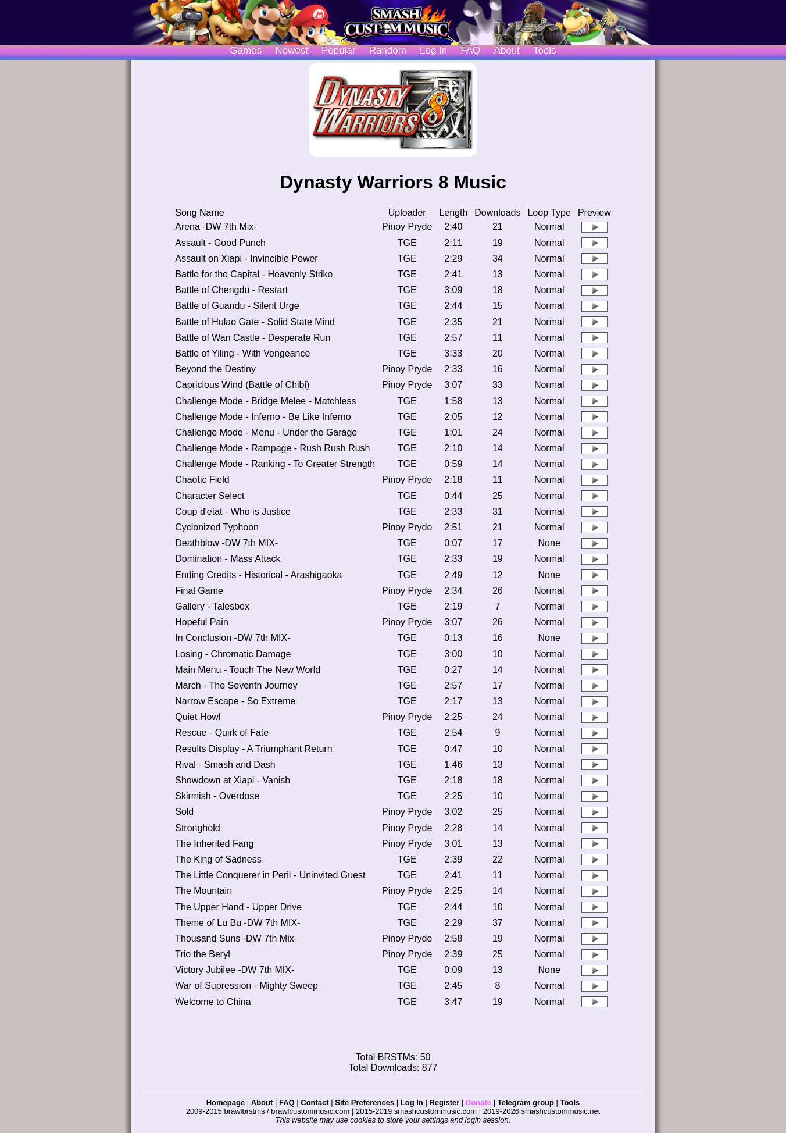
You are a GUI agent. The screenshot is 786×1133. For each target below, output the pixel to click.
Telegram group (526, 1102)
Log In (412, 1102)
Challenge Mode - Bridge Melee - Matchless (265, 401)
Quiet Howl (197, 717)
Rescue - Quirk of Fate (222, 732)
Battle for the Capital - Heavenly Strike (254, 274)
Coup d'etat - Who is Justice (233, 511)
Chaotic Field (202, 479)
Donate (478, 1102)
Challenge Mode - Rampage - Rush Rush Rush (272, 448)
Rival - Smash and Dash (225, 764)
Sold (184, 812)
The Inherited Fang (214, 844)
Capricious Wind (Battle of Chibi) (242, 385)
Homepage (225, 1102)
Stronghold (197, 828)
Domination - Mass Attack (227, 559)
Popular (338, 50)
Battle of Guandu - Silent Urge (237, 306)
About (506, 50)
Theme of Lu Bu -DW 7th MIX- (237, 923)
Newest (291, 50)
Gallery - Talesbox (212, 606)
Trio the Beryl (202, 954)
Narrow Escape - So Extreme (235, 701)
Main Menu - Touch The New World (247, 670)
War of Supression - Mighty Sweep (246, 986)
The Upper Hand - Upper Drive (238, 907)
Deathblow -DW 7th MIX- (226, 543)
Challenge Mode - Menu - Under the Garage (266, 432)
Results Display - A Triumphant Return (253, 749)
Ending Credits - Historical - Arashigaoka (258, 575)
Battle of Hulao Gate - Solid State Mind (255, 322)
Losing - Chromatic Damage (233, 654)
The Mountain (203, 891)
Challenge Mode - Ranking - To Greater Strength (275, 464)
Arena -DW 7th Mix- (215, 226)
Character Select (209, 496)
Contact (314, 1102)
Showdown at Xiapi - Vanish (232, 780)
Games (246, 50)
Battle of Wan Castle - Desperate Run (252, 338)
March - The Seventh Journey (236, 685)
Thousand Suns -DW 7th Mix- (236, 938)
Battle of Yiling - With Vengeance (242, 353)
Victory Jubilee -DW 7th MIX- (234, 970)
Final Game (199, 591)
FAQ (470, 50)
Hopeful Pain (201, 622)
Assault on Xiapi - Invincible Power (246, 258)
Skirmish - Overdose (217, 796)
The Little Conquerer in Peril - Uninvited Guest (270, 875)
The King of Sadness (218, 859)
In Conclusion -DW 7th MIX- (232, 638)
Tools (544, 50)
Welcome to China (213, 1002)
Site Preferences (364, 1102)
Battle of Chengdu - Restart (231, 290)
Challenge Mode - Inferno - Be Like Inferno (263, 417)
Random (387, 50)
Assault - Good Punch (220, 243)
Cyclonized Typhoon (217, 527)
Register (444, 1102)
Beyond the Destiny (215, 369)
